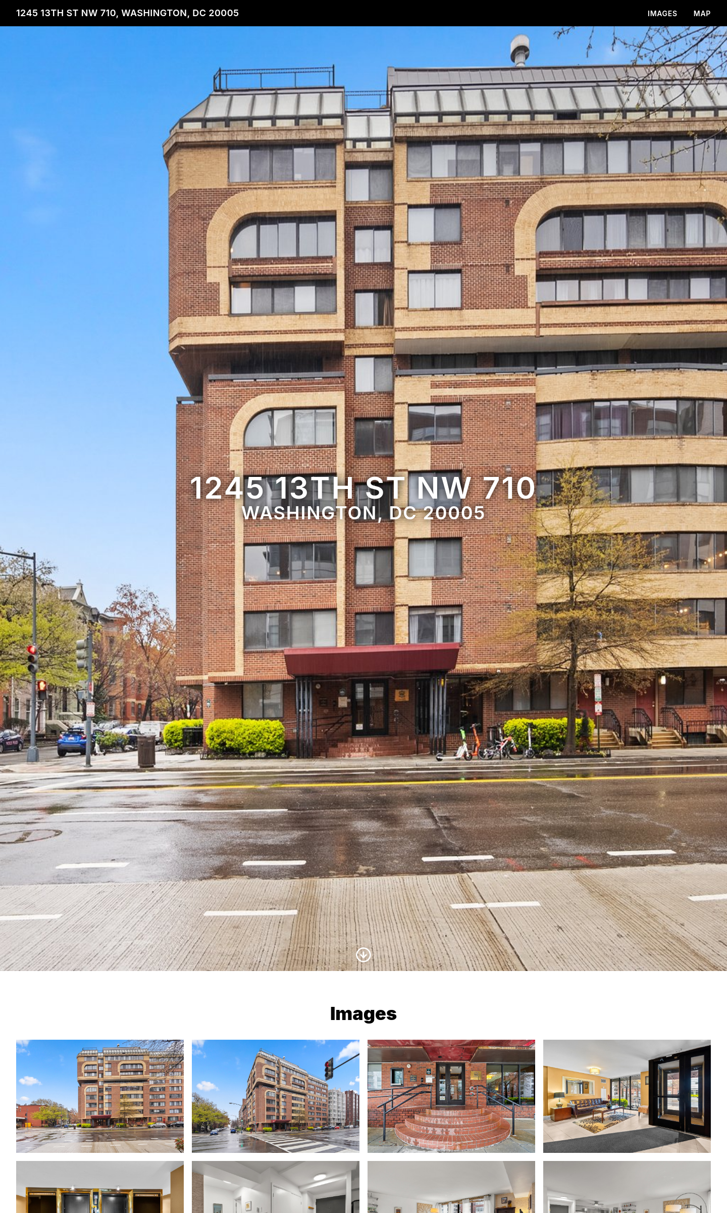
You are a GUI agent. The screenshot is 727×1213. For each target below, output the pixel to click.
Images (663, 13)
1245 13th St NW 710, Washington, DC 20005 (127, 13)
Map (702, 13)
